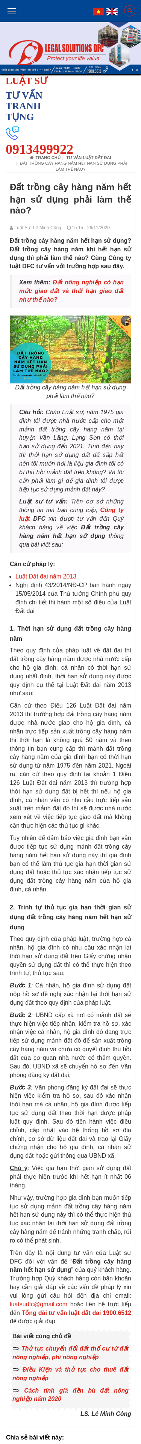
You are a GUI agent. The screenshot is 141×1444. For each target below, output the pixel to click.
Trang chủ (45, 157)
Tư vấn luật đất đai (88, 157)
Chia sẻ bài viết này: (35, 1437)
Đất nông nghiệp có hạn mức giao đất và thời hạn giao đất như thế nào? (71, 291)
